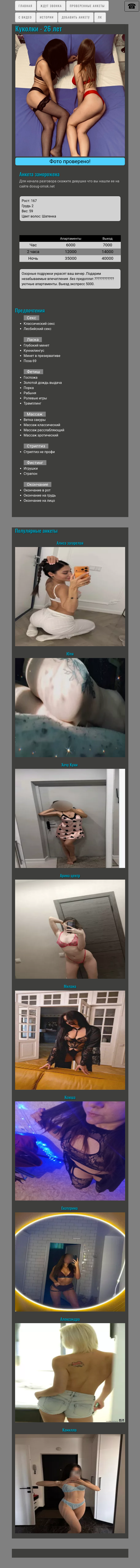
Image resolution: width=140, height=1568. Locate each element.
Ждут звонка (51, 5)
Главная (25, 5)
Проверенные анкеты (87, 5)
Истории (47, 17)
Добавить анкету (76, 17)
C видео (25, 17)
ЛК (100, 17)
